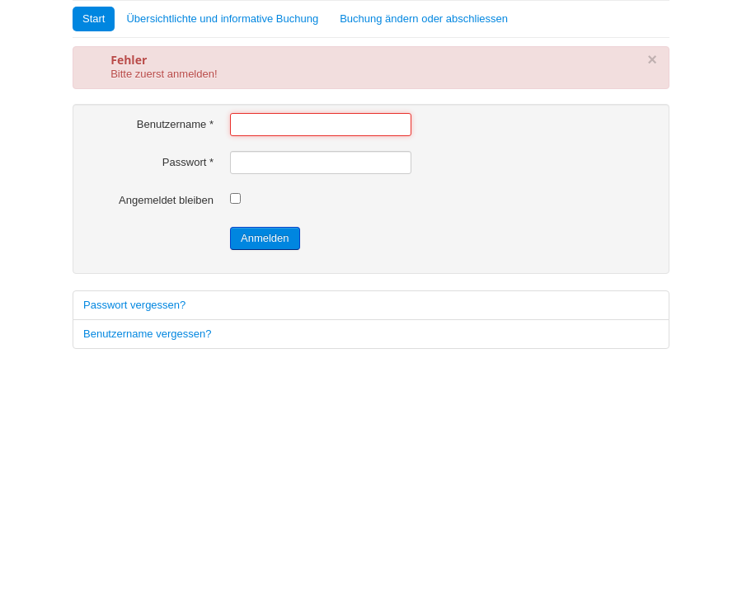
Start (93, 18)
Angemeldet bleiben (166, 200)
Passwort (188, 162)
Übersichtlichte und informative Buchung (222, 18)
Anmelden (265, 238)
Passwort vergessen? (134, 305)
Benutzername (175, 124)
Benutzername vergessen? (147, 334)
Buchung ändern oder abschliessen (424, 18)
